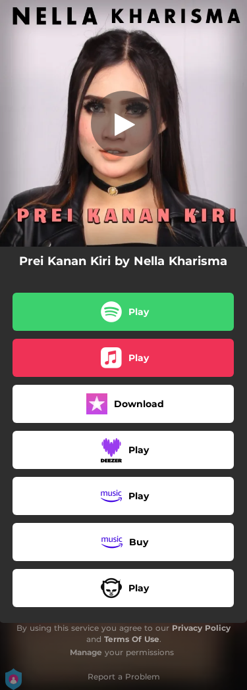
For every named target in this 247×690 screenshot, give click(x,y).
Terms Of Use (131, 639)
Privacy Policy (201, 628)
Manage (86, 652)
